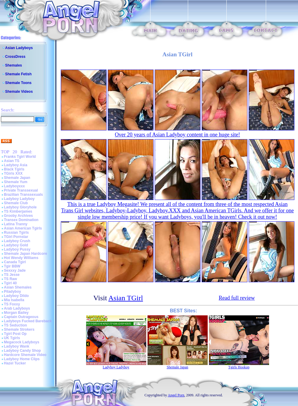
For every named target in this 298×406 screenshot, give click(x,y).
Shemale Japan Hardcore (25, 253)
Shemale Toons (18, 83)
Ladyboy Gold (16, 245)
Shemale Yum (15, 182)
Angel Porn (176, 395)
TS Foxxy (12, 304)
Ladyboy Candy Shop (22, 350)
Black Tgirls (14, 169)
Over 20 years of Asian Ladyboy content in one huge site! (177, 135)
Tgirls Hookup (238, 367)
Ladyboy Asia (15, 165)
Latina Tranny (15, 224)
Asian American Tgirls (23, 228)
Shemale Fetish (18, 74)
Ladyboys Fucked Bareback (28, 321)
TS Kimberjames (18, 211)
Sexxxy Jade (15, 270)
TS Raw (10, 279)
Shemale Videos (19, 91)
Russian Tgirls (16, 232)
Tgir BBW (12, 266)
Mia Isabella (14, 300)
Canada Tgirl (15, 262)
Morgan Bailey (16, 313)
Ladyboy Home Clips (22, 359)
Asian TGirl (125, 298)
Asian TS (11, 161)
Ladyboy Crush (17, 241)
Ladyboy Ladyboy (19, 199)
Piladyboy (12, 291)
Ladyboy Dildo (16, 296)
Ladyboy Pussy (17, 249)
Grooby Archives (18, 216)
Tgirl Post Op (15, 334)
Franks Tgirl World (20, 157)
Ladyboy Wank (16, 346)
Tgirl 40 (10, 283)
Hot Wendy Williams (21, 258)
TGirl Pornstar (16, 237)
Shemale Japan (17, 178)
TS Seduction (15, 325)
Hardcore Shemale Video (25, 355)
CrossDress (15, 57)
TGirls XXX (13, 173)
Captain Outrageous (21, 317)
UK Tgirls (12, 338)
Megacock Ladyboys (21, 342)
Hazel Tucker (15, 363)
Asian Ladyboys (19, 48)
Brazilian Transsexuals (23, 194)
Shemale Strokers (19, 329)
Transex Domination (21, 220)
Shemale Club (16, 203)
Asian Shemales (18, 287)
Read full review (237, 298)
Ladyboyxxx (14, 186)
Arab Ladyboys (17, 308)
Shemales (13, 65)
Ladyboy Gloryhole (20, 207)
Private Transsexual (21, 190)
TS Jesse (12, 275)
